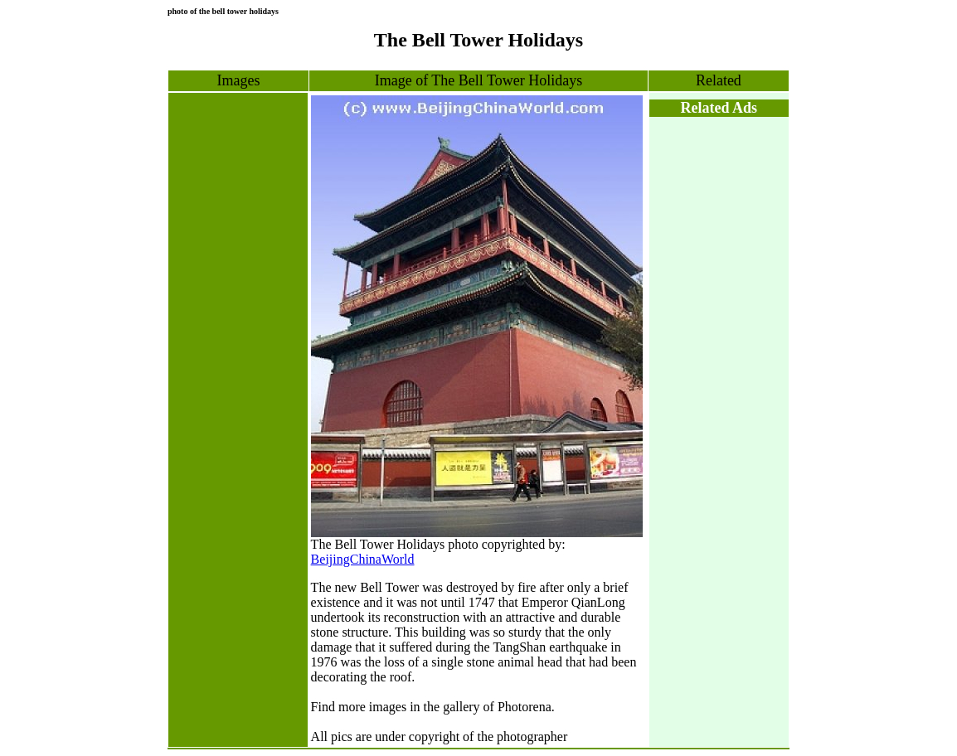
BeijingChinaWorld (363, 559)
